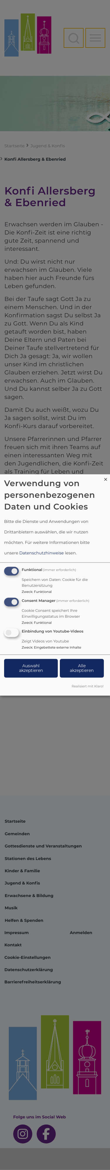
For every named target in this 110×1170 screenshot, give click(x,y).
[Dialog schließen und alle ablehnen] (105, 477)
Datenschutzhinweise (41, 553)
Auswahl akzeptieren (31, 668)
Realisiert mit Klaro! (88, 686)
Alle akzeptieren (82, 668)
